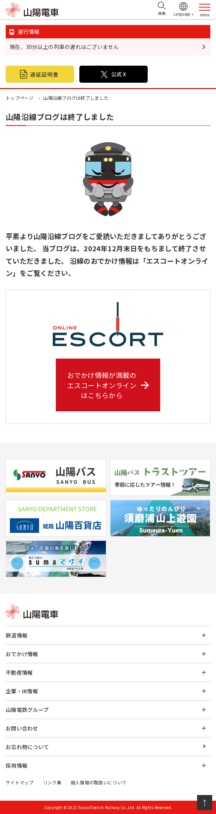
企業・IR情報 (22, 691)
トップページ (20, 97)
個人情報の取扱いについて (98, 782)
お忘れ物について (27, 747)
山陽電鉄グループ (27, 709)
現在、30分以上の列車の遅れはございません (64, 46)
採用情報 (16, 765)
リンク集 (52, 782)
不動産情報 (19, 672)
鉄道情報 (16, 635)
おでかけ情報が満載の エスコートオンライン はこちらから (108, 385)
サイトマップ (20, 782)
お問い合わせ (22, 728)
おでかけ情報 (22, 654)
